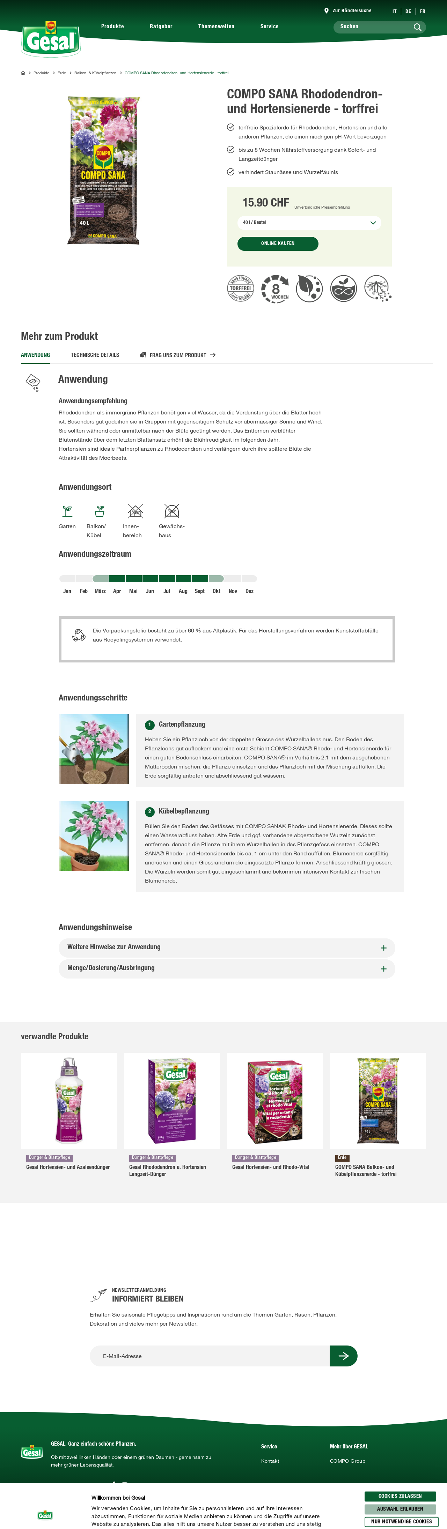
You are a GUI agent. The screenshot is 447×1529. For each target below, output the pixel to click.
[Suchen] (380, 27)
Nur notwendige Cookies (401, 1477)
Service (270, 27)
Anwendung (35, 356)
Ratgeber (161, 27)
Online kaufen (278, 243)
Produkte (112, 27)
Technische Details (95, 356)
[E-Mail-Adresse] (210, 1356)
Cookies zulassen (400, 1452)
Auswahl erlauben (400, 1465)
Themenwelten (216, 27)
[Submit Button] (344, 1356)
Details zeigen (363, 1515)
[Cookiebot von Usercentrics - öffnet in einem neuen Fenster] (45, 1515)
